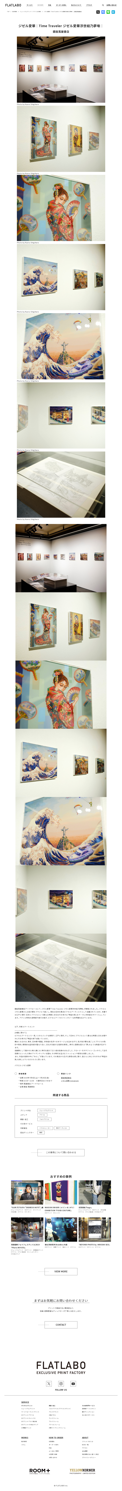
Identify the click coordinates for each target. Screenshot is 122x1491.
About (85, 1439)
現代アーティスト (62, 1128)
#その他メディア (99, 1212)
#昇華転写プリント (16, 1252)
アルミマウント (54, 1414)
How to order (56, 1439)
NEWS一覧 (85, 1447)
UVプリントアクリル (27, 1417)
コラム (23, 1447)
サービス (29, 5)
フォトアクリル (44, 1119)
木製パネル (52, 1417)
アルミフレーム (54, 1423)
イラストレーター (45, 1128)
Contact (61, 1326)
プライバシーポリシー (89, 1459)
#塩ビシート (66, 1248)
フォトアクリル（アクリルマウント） (60, 1411)
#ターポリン (28, 1212)
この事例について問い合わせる (61, 1153)
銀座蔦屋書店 (66, 1078)
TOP (8, 11)
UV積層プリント (26, 1430)
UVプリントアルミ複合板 (29, 1423)
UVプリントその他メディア (30, 1427)
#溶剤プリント (57, 1248)
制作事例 (40, 5)
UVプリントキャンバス (28, 1420)
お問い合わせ (111, 5)
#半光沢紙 (14, 1212)
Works (24, 1439)
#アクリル (21, 1212)
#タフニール (90, 1248)
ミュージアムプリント (26, 11)
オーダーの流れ (61, 5)
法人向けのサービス (88, 1417)
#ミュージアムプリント (17, 1210)
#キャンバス (56, 1213)
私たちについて (76, 5)
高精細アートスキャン (89, 1411)
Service (25, 1404)
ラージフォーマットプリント (30, 1414)
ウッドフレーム (54, 1420)
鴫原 (41, 1132)
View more (61, 1272)
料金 (49, 5)
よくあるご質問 (54, 1453)
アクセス (89, 5)
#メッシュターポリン (17, 1254)
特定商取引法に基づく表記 (90, 1456)
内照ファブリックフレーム (57, 1430)
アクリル (35, 11)
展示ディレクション (88, 1414)
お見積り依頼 (53, 1456)
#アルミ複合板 (89, 1212)
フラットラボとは (87, 1443)
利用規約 (52, 1443)
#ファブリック (37, 1210)
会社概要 (85, 1453)
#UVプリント (28, 1210)
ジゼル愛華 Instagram (70, 1081)
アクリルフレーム (54, 1427)
